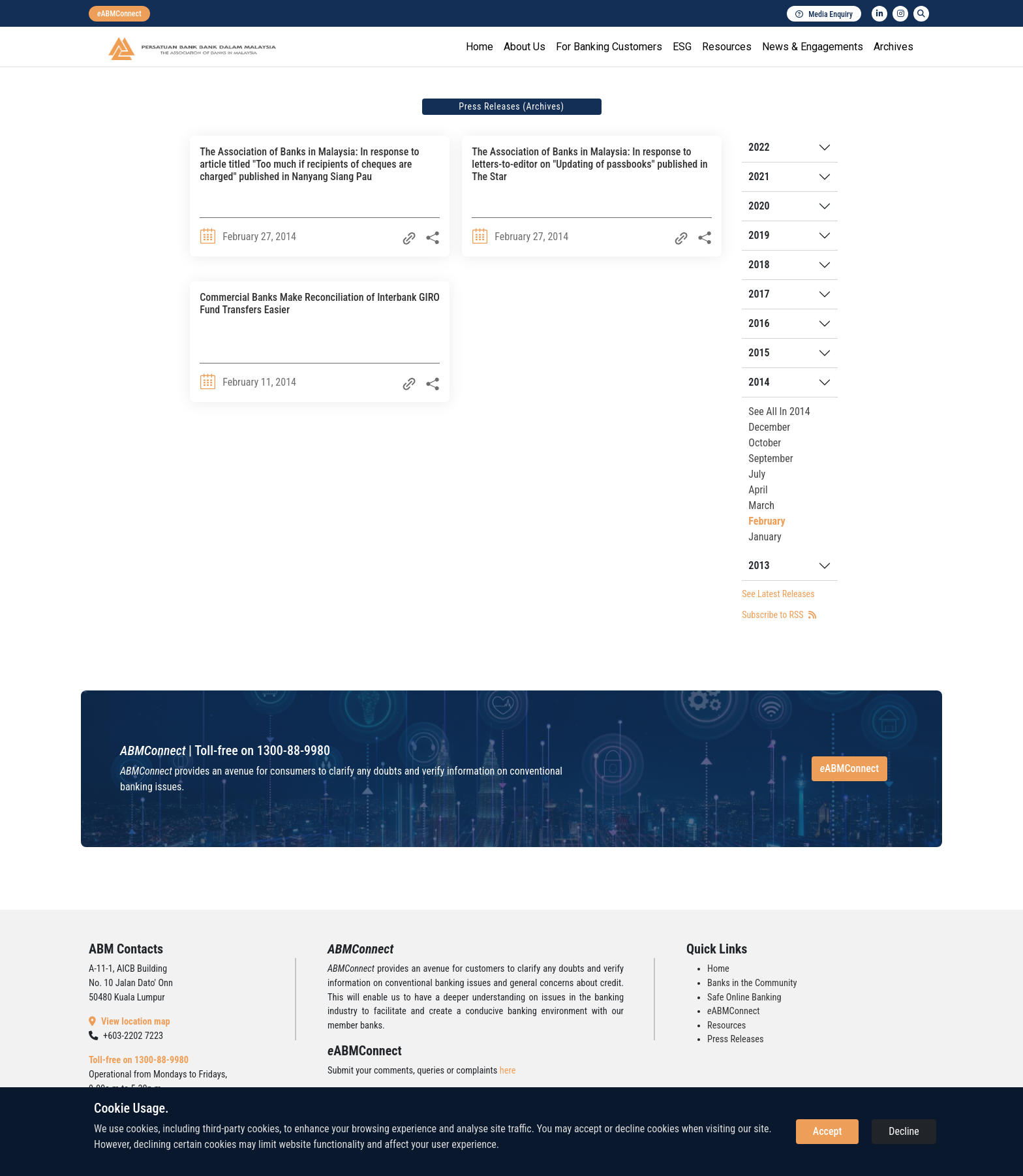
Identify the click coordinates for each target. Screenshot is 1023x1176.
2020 (758, 206)
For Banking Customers (609, 46)
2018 (758, 264)
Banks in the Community (752, 983)
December (769, 427)
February (766, 521)
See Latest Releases (778, 594)
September (770, 458)
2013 (758, 565)
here (508, 1070)
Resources (727, 46)
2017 (758, 294)
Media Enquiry (824, 14)
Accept (827, 1131)
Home (479, 46)
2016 (758, 323)
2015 (758, 353)
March (761, 505)
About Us (524, 46)
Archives (893, 46)
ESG (682, 46)
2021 (758, 176)
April (757, 490)
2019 (758, 235)
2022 (758, 147)
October (764, 443)
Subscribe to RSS (779, 615)
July (756, 474)
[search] (921, 14)
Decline (904, 1131)
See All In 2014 (779, 411)
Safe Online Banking (744, 997)
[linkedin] (879, 14)
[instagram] (900, 14)
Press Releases (735, 1039)
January (764, 537)
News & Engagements (812, 46)
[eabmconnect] (119, 14)
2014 (758, 382)
